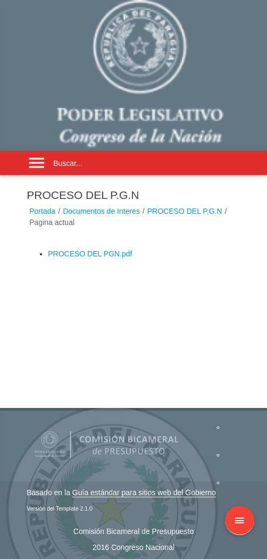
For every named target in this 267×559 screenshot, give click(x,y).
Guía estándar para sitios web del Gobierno (144, 492)
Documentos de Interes (101, 211)
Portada (42, 211)
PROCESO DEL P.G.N (184, 211)
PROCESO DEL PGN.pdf (90, 253)
